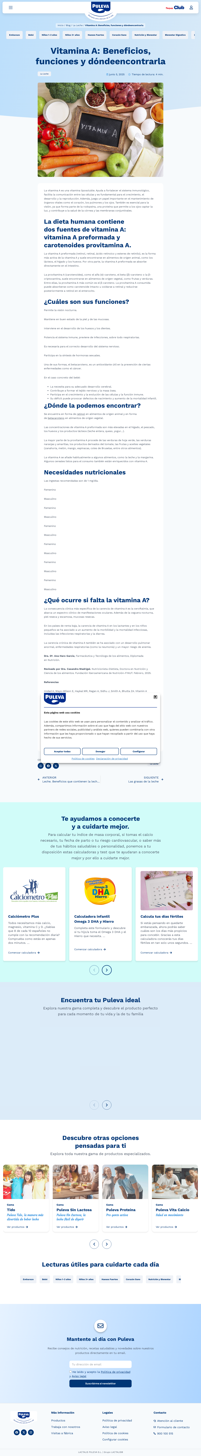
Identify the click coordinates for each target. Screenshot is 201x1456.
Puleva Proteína (121, 1211)
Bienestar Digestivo (175, 36)
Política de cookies (83, 758)
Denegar (100, 751)
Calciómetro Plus (23, 917)
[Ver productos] (27, 1228)
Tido (11, 1211)
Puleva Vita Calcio (172, 1211)
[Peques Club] (175, 8)
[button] (155, 697)
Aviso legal (79, 1377)
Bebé (31, 36)
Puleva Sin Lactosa (74, 1211)
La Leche (78, 25)
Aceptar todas (62, 751)
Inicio (60, 25)
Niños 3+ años (72, 36)
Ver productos (15, 1227)
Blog (68, 25)
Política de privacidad (115, 1372)
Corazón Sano (119, 36)
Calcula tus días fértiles (162, 917)
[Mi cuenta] (191, 8)
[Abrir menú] (11, 8)
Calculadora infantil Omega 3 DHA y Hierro (94, 919)
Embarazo (14, 36)
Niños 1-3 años (49, 36)
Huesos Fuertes (96, 36)
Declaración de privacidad (112, 758)
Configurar (139, 751)
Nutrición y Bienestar (146, 36)
